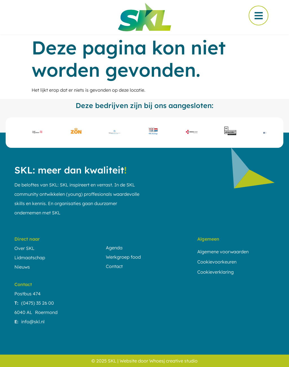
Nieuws (22, 267)
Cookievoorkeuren (217, 262)
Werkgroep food (123, 257)
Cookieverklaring (215, 272)
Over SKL (24, 248)
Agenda (114, 247)
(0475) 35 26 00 (37, 303)
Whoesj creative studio (173, 361)
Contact (114, 266)
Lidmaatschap (29, 257)
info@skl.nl (33, 321)
